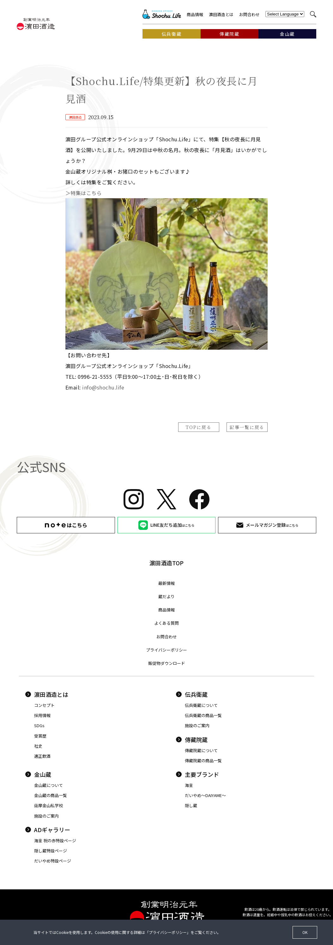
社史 (38, 746)
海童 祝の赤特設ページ (55, 841)
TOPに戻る (198, 427)
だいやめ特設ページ (52, 861)
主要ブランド (197, 774)
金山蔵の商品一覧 (50, 795)
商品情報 (195, 14)
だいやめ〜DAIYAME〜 (205, 795)
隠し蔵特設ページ (50, 851)
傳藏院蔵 (192, 739)
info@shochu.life (103, 387)
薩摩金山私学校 (48, 805)
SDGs (39, 725)
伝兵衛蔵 (192, 694)
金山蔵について (48, 785)
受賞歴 (40, 736)
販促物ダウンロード (166, 663)
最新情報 (166, 583)
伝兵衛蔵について (201, 705)
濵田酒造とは (221, 14)
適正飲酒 (42, 756)
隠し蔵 (191, 805)
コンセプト (44, 705)
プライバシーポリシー (166, 650)
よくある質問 (166, 623)
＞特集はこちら (86, 193)
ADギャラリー (47, 829)
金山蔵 (38, 774)
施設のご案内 (197, 725)
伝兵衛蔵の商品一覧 (203, 715)
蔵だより (166, 596)
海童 (189, 785)
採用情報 (42, 715)
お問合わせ (249, 14)
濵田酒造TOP (166, 563)
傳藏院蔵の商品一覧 (203, 761)
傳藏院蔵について (201, 750)
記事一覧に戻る (247, 427)
